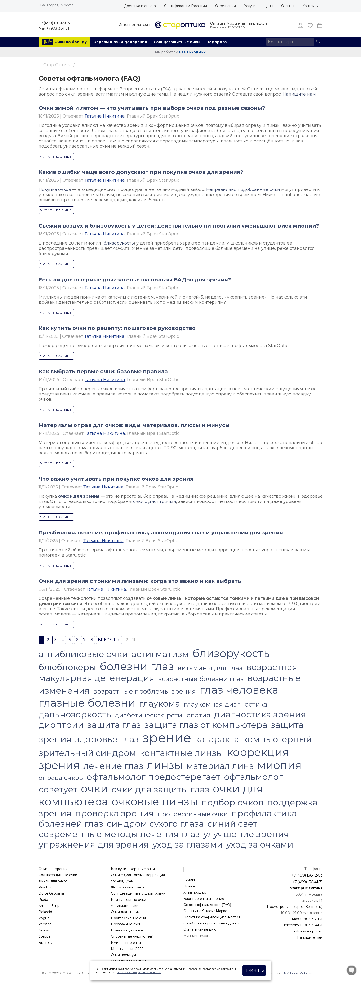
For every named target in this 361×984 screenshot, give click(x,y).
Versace (45, 924)
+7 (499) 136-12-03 (54, 23)
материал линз (220, 766)
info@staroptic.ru (308, 931)
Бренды (45, 942)
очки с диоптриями (154, 501)
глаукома (159, 703)
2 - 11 (130, 639)
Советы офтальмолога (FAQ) (207, 905)
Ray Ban (46, 887)
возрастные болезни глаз (201, 679)
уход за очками (259, 844)
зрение (166, 738)
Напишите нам (299, 94)
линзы (165, 765)
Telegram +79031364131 (302, 925)
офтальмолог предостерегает (153, 777)
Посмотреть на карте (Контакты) (294, 907)
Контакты (310, 6)
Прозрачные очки (126, 924)
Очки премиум (123, 955)
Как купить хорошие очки (133, 869)
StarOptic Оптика (306, 888)
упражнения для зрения (94, 844)
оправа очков (61, 778)
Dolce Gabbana (51, 893)
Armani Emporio (52, 906)
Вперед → (109, 639)
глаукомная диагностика (225, 704)
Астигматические (126, 906)
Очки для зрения (53, 869)
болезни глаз (137, 666)
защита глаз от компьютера (205, 725)
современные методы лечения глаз (119, 834)
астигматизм (160, 654)
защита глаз (114, 725)
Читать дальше (56, 156)
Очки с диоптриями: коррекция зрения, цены (138, 878)
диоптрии (61, 725)
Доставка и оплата (140, 6)
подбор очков (232, 802)
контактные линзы (181, 753)
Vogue (44, 918)
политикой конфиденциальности (139, 972)
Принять (254, 970)
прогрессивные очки (192, 814)
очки (94, 788)
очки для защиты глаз (160, 789)
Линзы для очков (53, 881)
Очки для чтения (125, 912)
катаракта (217, 739)
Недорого (216, 42)
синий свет (232, 823)
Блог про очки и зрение (203, 898)
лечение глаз (113, 766)
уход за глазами (187, 844)
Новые (189, 886)
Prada (43, 899)
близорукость (119, 243)
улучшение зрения (246, 834)
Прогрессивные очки (129, 918)
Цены (268, 6)
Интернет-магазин (134, 24)
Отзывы (287, 6)
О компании (225, 6)
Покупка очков (55, 189)
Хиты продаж (194, 892)
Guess (44, 930)
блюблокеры (67, 667)
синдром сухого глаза (155, 823)
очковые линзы (154, 801)
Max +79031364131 (54, 28)
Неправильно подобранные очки (243, 189)
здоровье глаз (107, 739)
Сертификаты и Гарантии (185, 6)
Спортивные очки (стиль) (132, 936)
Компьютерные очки (128, 899)
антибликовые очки (83, 654)
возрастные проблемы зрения (144, 691)
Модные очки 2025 (127, 949)
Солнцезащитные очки (177, 42)
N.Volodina (291, 973)
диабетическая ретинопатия (162, 715)
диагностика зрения (260, 714)
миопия (279, 765)
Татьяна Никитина (105, 116)
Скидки (189, 880)
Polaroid (45, 912)
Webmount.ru (310, 973)
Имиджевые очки (126, 942)
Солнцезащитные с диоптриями (138, 893)
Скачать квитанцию (199, 929)
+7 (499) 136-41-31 (307, 881)
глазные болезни (87, 702)
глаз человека (239, 689)
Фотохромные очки (127, 887)
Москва (67, 5)
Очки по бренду (70, 42)
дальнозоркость (75, 714)
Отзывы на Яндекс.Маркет (206, 911)
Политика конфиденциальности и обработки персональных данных (212, 920)
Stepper (45, 936)
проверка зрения (114, 813)
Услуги (249, 6)
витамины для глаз (210, 668)
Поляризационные (127, 930)
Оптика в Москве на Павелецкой (238, 23)
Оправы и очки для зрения (120, 42)
